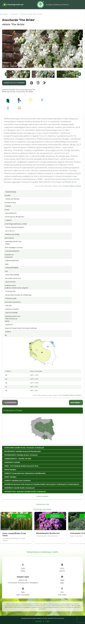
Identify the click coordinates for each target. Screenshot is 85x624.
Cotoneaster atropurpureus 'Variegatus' (23, 583)
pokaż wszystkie (42, 496)
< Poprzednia (10, 403)
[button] (18, 74)
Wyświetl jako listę (42, 504)
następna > (76, 403)
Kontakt (39, 621)
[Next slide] (79, 74)
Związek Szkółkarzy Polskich (72, 186)
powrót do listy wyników (14, 83)
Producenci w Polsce (12, 410)
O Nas (47, 621)
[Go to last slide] (6, 74)
